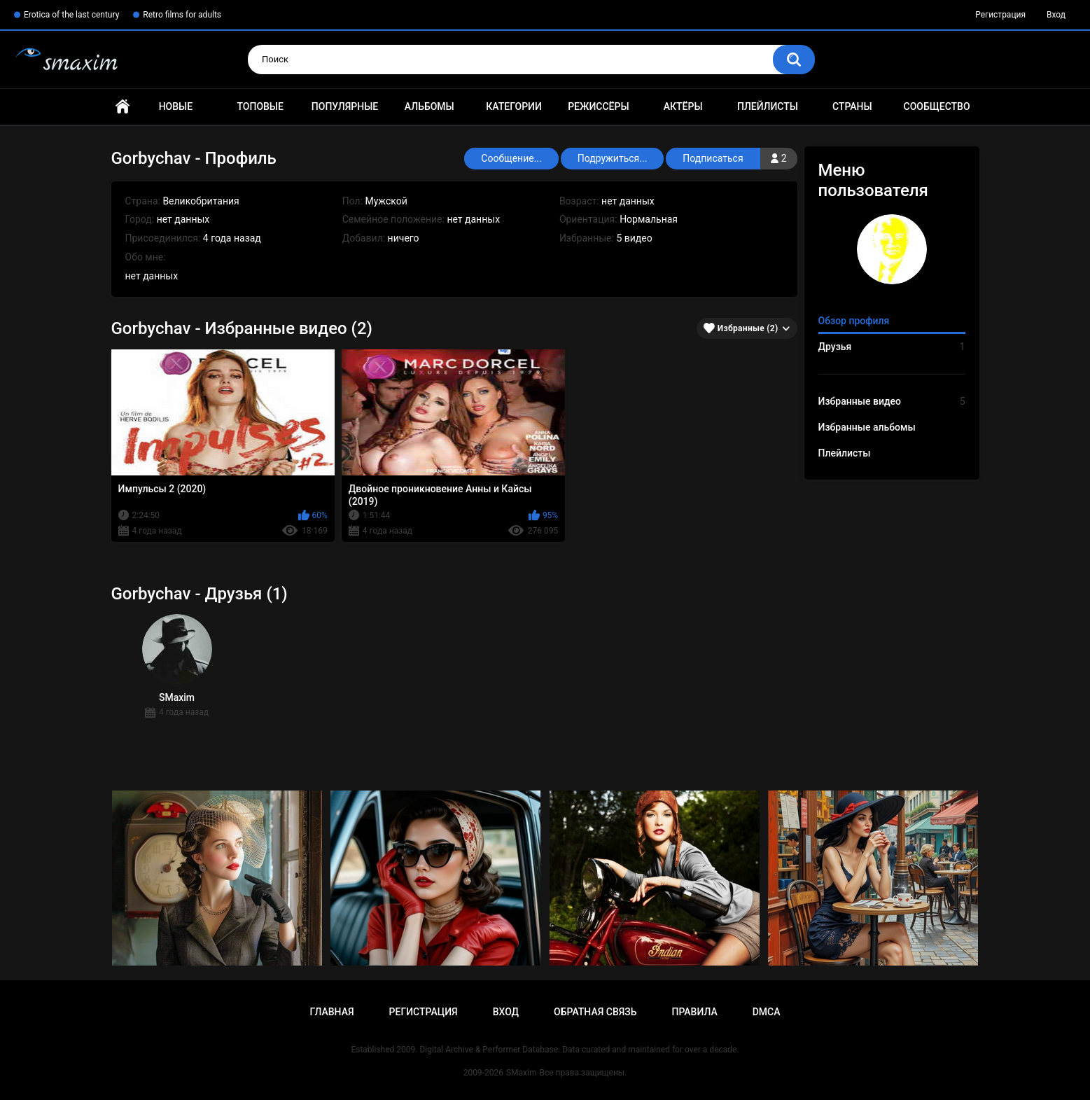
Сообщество (937, 106)
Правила (694, 1011)
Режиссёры (598, 106)
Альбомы (429, 106)
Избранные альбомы (867, 427)
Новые (176, 106)
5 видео (634, 238)
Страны (852, 106)
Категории (514, 106)
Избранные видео (891, 402)
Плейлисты (767, 106)
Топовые (260, 106)
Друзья (891, 347)
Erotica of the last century (71, 15)
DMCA (767, 1011)
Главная (122, 107)
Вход (1056, 15)
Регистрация (1000, 15)
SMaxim (521, 1073)
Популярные (345, 106)
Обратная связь (595, 1011)
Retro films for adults (182, 15)
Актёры (683, 106)
